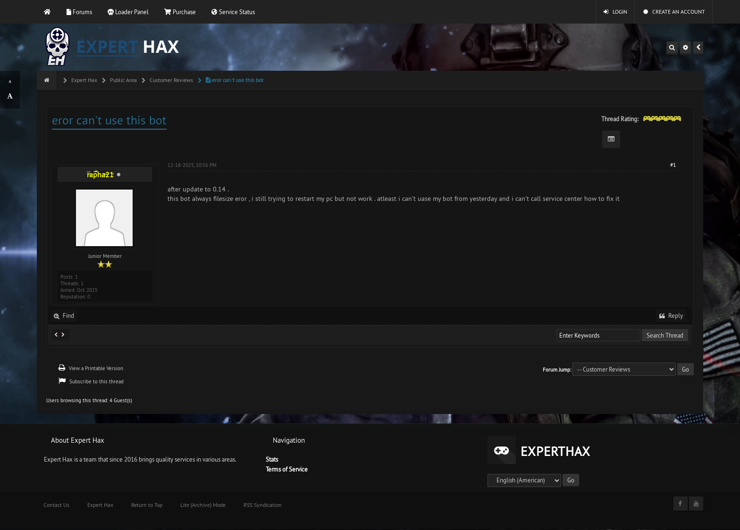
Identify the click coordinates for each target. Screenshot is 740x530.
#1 (673, 165)
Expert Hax (83, 79)
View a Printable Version (96, 368)
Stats (272, 459)
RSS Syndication (263, 504)
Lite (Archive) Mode (203, 504)
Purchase (180, 12)
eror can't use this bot (233, 79)
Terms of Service (287, 469)
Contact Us (56, 504)
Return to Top (146, 504)
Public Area (123, 79)
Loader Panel (128, 12)
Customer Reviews (170, 79)
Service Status (233, 12)
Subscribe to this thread (96, 381)
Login (615, 11)
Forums (79, 12)
